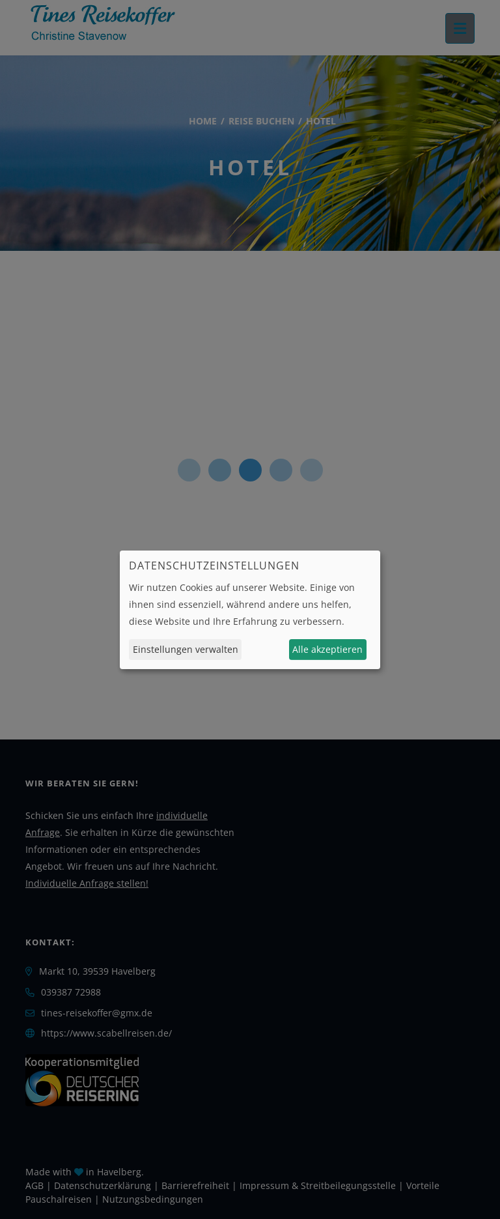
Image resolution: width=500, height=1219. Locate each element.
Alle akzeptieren (327, 649)
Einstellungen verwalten (185, 649)
